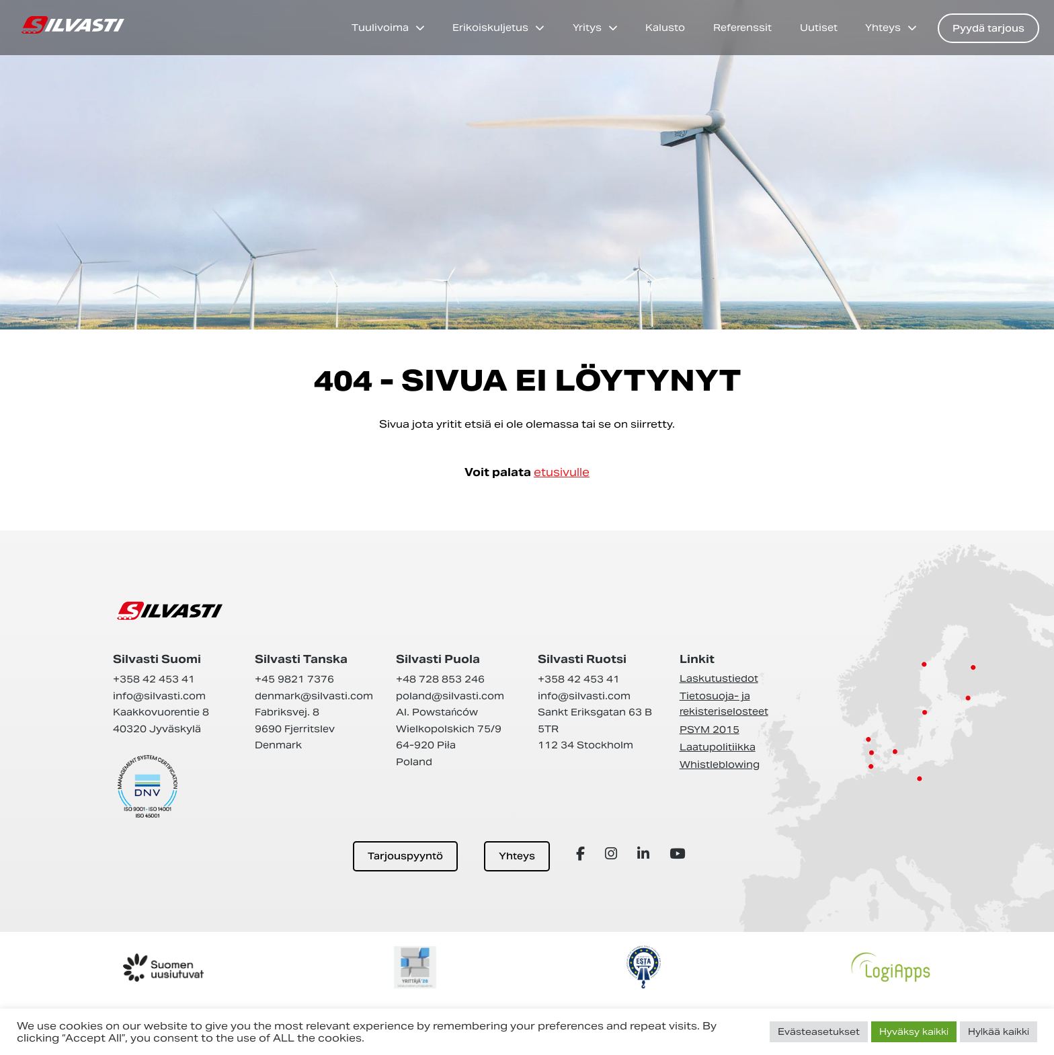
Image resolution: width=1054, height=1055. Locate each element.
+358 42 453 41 (154, 679)
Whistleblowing (720, 764)
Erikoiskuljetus (490, 28)
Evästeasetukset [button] (819, 1032)
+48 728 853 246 (440, 679)
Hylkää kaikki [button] (998, 1032)
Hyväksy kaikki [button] (913, 1032)
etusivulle (562, 472)
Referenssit (742, 28)
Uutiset (819, 28)
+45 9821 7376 (294, 679)
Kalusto (665, 28)
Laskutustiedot (719, 678)
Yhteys (883, 28)
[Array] (582, 854)
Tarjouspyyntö (405, 856)
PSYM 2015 (709, 730)
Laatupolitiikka (718, 747)
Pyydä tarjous (988, 28)
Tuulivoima (380, 28)
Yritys (587, 28)
